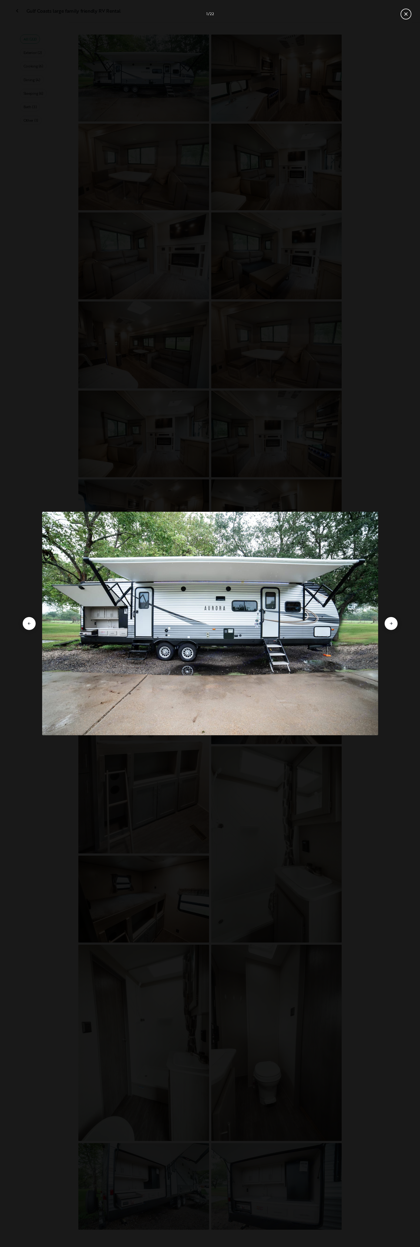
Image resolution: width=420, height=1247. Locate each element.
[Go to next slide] (391, 623)
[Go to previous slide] (29, 623)
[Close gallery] (406, 14)
